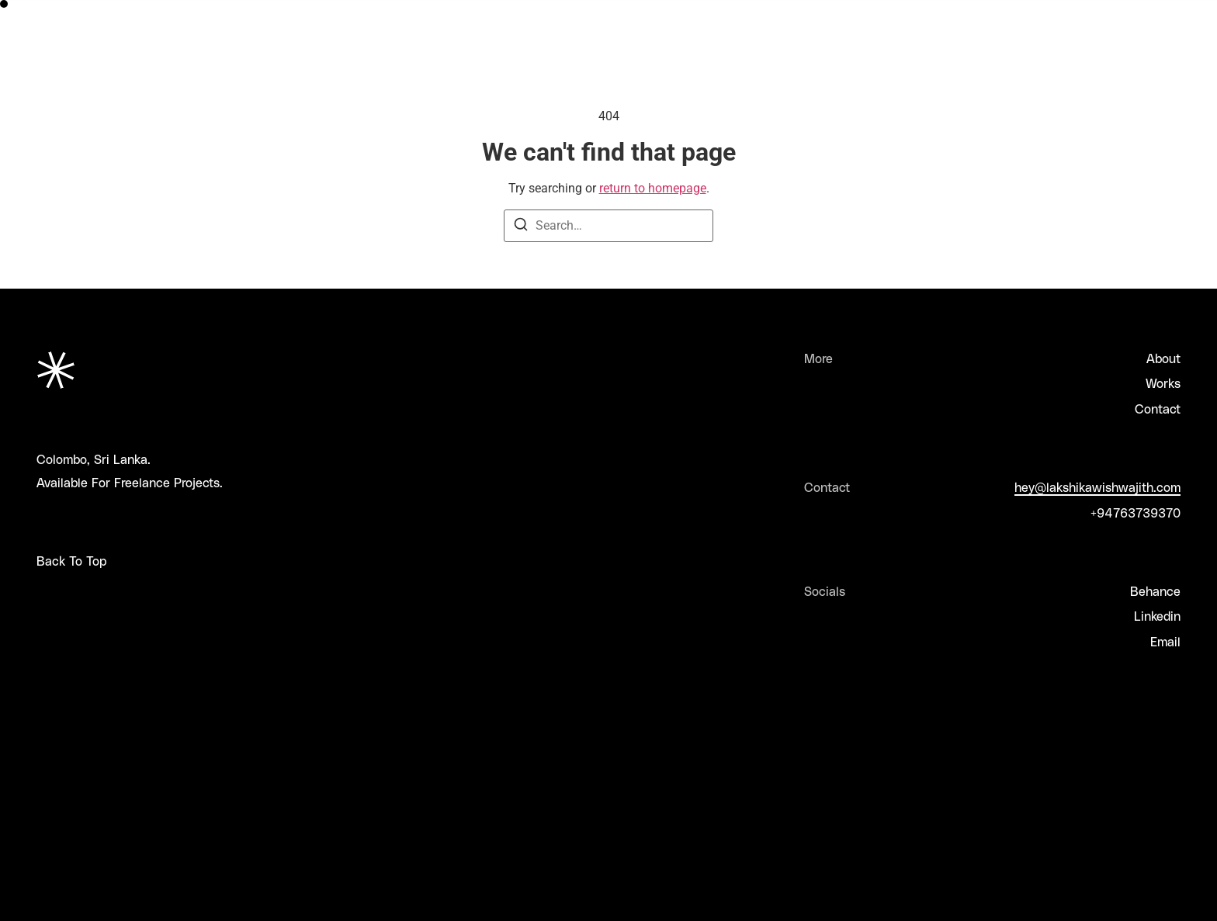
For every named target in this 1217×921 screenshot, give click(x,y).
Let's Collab (1147, 13)
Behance (1155, 590)
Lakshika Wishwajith (94, 13)
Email (1165, 641)
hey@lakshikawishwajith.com (1097, 487)
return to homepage (652, 188)
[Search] (521, 227)
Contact (1158, 408)
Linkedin (1157, 615)
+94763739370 (1135, 512)
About (948, 13)
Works (1013, 13)
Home (883, 13)
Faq (1072, 13)
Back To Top (71, 560)
